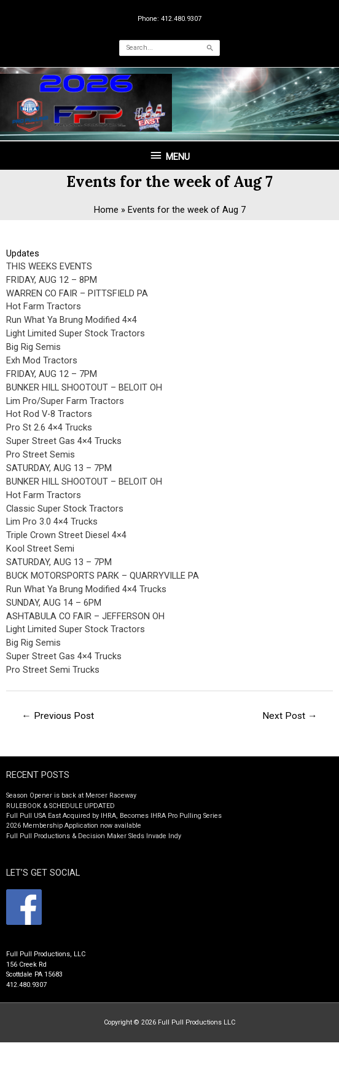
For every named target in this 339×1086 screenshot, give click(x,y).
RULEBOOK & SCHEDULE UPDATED (60, 806)
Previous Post (57, 715)
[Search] (210, 48)
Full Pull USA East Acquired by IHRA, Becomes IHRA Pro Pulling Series (114, 816)
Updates (22, 253)
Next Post (290, 715)
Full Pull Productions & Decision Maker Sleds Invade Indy (93, 836)
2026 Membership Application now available (73, 826)
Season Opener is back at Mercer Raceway (71, 795)
